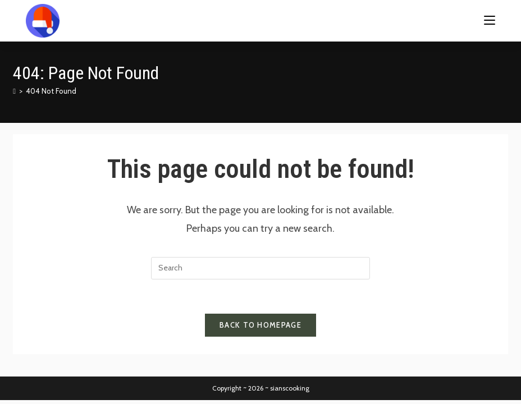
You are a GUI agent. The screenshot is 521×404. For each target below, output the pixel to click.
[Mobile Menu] (489, 20)
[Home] (14, 90)
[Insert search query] (260, 268)
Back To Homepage (260, 324)
